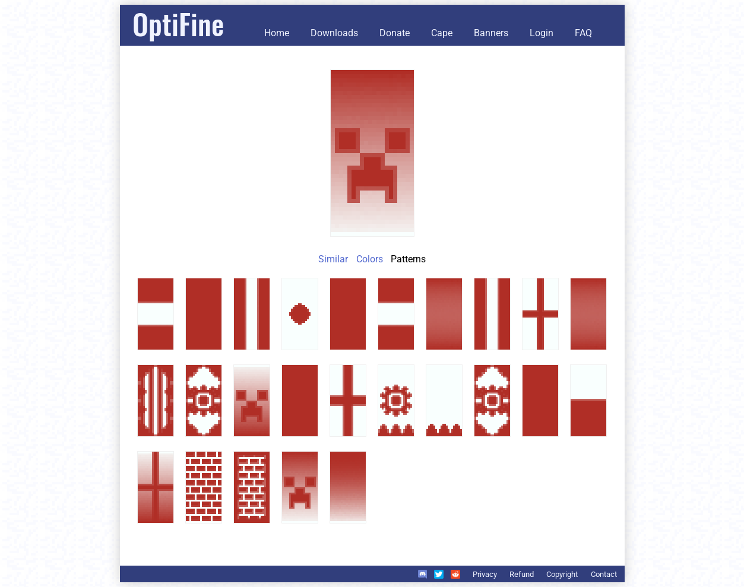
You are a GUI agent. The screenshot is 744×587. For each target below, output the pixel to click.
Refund (521, 574)
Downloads (334, 33)
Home (276, 33)
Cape (441, 33)
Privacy (485, 574)
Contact (604, 574)
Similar (333, 259)
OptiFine (178, 23)
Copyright (562, 574)
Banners (491, 33)
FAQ (583, 33)
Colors (369, 259)
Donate (394, 33)
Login (541, 33)
